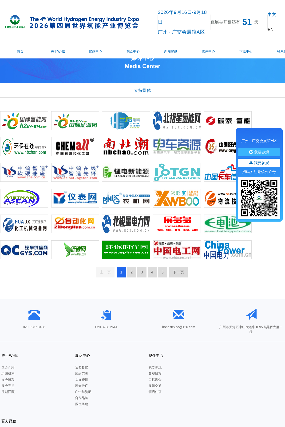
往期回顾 (8, 369)
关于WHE (58, 51)
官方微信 (226, 333)
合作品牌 (80, 375)
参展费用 (80, 357)
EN (270, 29)
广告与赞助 (82, 369)
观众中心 (133, 51)
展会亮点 (8, 363)
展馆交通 (152, 363)
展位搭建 (80, 382)
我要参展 (80, 345)
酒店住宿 (152, 369)
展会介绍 (8, 345)
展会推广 (80, 363)
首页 (20, 51)
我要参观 (152, 345)
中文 (272, 14)
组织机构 (8, 351)
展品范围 (80, 351)
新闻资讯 (170, 51)
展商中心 (95, 51)
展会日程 (8, 357)
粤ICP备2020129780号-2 (116, 421)
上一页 (105, 249)
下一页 (178, 249)
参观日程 (152, 351)
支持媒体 (142, 92)
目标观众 (152, 357)
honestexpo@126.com (178, 304)
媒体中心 (208, 51)
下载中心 (246, 51)
